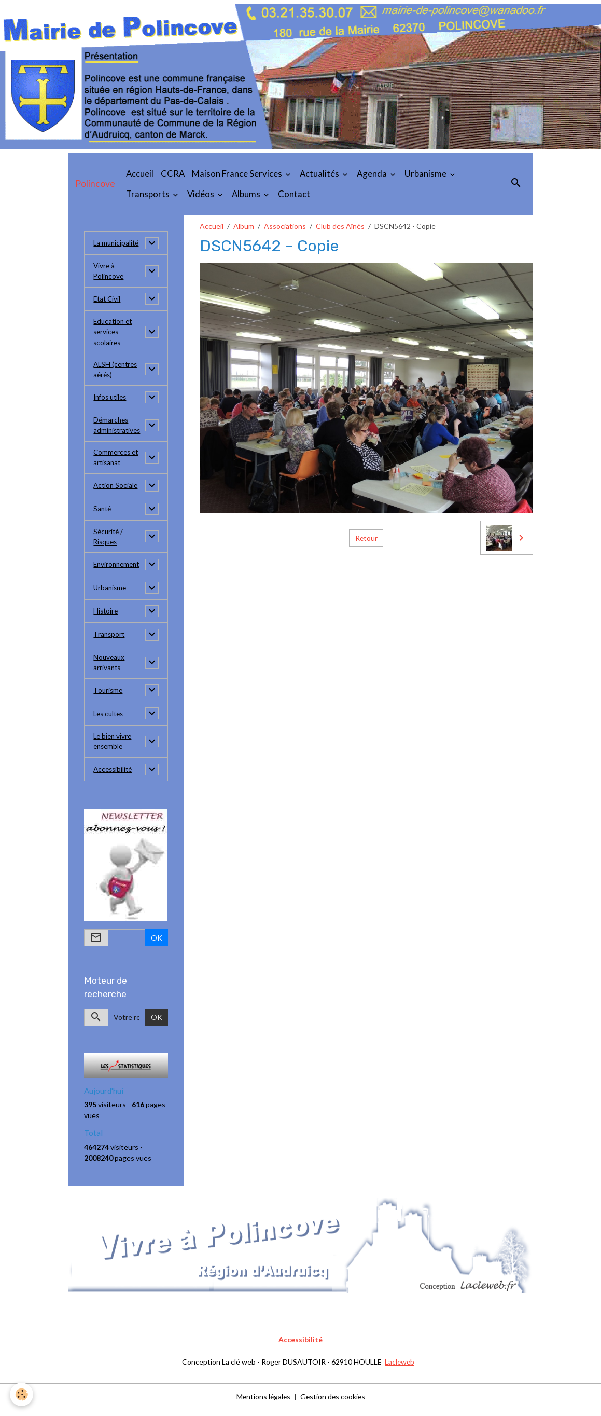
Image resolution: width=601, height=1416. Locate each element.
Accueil (139, 173)
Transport (109, 640)
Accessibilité (114, 776)
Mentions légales (262, 1402)
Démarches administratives (118, 429)
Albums (247, 193)
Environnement (118, 570)
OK (156, 945)
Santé (103, 513)
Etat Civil (107, 299)
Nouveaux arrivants (109, 668)
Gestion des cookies (333, 1402)
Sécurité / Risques (109, 542)
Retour (366, 538)
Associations (285, 226)
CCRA (173, 173)
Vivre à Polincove (109, 271)
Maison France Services (238, 173)
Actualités (320, 173)
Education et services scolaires (114, 333)
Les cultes (110, 720)
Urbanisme (426, 173)
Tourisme (108, 696)
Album (243, 226)
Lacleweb (399, 1368)
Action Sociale (116, 490)
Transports (148, 193)
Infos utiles (111, 400)
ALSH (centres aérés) (117, 372)
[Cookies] (22, 1394)
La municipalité (117, 243)
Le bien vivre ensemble (113, 748)
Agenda (372, 173)
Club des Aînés (340, 226)
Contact (294, 193)
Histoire (106, 616)
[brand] (95, 183)
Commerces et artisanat (117, 462)
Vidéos (201, 193)
